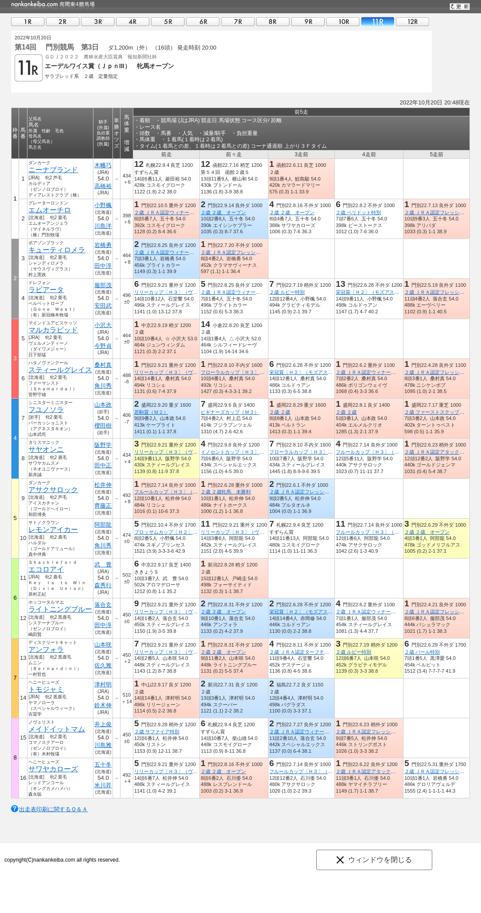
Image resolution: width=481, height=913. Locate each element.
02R (63, 21)
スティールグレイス (60, 370)
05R (168, 21)
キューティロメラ (56, 250)
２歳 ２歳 (279, 412)
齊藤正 (103, 505)
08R (273, 21)
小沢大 (103, 325)
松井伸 (103, 485)
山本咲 (103, 644)
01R (28, 21)
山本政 (103, 404)
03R (98, 21)
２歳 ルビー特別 (287, 292)
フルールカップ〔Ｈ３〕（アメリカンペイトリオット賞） (399, 452)
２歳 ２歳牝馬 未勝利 (226, 491)
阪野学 (103, 445)
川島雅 (103, 745)
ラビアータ (46, 289)
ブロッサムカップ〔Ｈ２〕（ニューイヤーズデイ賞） (192, 532)
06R (203, 21)
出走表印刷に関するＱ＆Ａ (53, 809)
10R (343, 21)
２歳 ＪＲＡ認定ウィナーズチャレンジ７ (178, 212)
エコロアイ (46, 569)
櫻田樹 (103, 425)
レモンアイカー (53, 529)
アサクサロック (53, 489)
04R (133, 21)
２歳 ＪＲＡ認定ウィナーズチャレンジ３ (313, 731)
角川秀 (103, 385)
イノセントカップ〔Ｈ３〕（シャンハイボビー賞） (257, 452)
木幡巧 (103, 165)
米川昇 (103, 785)
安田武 (103, 305)
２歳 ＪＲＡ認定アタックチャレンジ (375, 771)
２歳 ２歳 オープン (223, 212)
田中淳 (103, 265)
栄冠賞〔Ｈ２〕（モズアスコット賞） (377, 292)
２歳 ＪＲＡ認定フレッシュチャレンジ (243, 252)
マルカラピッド (53, 330)
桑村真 (103, 365)
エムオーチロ (49, 210)
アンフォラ (46, 649)
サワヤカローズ (53, 769)
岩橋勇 (103, 245)
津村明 (103, 684)
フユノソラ (46, 409)
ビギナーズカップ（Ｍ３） (230, 412)
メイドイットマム (56, 729)
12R (413, 21)
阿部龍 (103, 524)
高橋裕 (103, 186)
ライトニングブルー (60, 609)
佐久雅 (103, 665)
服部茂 (103, 285)
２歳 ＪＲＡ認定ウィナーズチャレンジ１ (380, 372)
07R (238, 21)
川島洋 (103, 226)
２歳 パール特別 (422, 652)
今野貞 (103, 346)
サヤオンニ (46, 449)
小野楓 (103, 205)
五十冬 (103, 764)
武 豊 (103, 564)
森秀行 (103, 585)
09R (308, 21)
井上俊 (103, 724)
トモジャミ (46, 689)
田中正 (103, 465)
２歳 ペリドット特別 (358, 212)
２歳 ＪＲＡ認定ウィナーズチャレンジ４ (178, 252)
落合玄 (103, 604)
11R (378, 21)
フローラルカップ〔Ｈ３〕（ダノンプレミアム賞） (257, 372)
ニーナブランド (53, 169)
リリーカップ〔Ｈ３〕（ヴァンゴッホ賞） (180, 292)
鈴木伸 (103, 705)
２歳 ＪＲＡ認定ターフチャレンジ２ (309, 652)
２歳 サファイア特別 (156, 731)
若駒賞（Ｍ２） (151, 412)
